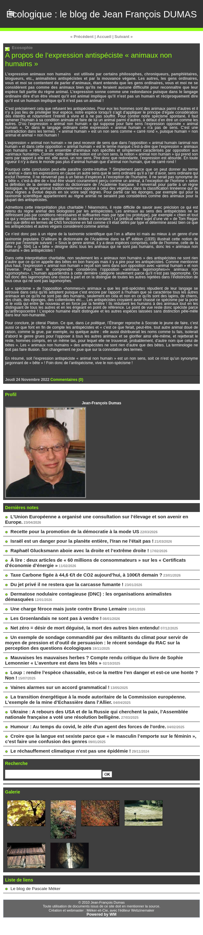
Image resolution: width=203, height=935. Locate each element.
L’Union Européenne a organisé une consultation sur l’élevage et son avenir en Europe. (102, 543)
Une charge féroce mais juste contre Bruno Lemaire (64, 629)
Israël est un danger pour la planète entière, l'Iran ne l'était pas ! (77, 565)
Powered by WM (101, 928)
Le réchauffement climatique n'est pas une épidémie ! (66, 765)
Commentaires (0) (66, 406)
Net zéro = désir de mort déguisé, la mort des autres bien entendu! (80, 647)
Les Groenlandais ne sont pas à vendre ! (52, 638)
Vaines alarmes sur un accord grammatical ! (56, 704)
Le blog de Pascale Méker (32, 903)
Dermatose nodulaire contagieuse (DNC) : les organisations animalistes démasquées (99, 616)
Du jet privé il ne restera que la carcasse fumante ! (63, 607)
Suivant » (122, 64)
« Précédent (83, 64)
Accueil (104, 64)
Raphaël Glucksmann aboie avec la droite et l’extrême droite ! (75, 574)
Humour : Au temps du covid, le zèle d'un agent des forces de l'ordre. (83, 742)
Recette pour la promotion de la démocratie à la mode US (70, 556)
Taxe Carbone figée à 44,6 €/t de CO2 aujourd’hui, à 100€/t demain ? (81, 598)
